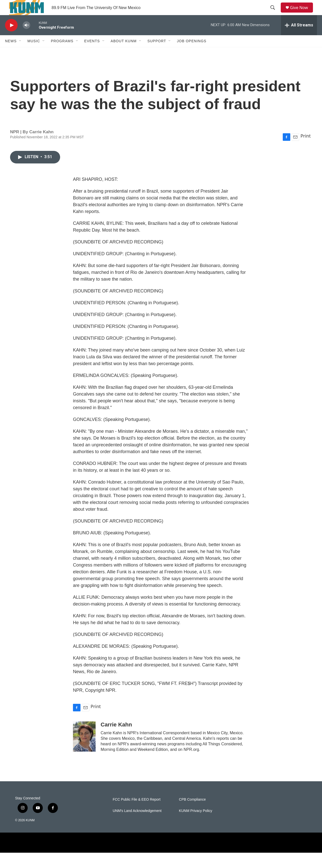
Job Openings (191, 52)
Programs (62, 52)
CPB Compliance (192, 811)
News (11, 52)
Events (92, 52)
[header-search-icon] (274, 13)
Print (305, 147)
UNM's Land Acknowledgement (137, 822)
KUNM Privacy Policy (195, 822)
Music (33, 52)
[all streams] (299, 36)
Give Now (302, 13)
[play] (11, 36)
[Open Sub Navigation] (20, 52)
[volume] (26, 36)
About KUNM (124, 52)
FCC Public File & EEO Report (136, 811)
